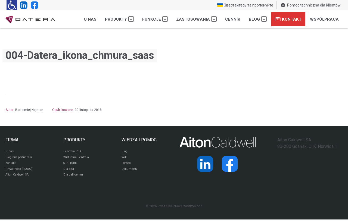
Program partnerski (19, 158)
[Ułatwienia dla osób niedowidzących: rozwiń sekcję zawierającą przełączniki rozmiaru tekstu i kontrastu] (12, 5)
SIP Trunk (70, 165)
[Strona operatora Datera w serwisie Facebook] (33, 5)
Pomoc (127, 165)
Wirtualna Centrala (77, 158)
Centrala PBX (73, 152)
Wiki (125, 158)
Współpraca (324, 19)
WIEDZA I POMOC (139, 139)
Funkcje (155, 19)
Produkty (119, 19)
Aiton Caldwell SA (18, 178)
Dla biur (68, 171)
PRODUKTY (74, 139)
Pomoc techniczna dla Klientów (310, 5)
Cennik (232, 19)
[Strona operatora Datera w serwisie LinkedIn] (22, 5)
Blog (258, 19)
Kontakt (288, 19)
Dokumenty (130, 171)
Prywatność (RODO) (20, 171)
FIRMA (11, 139)
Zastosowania (196, 19)
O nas (90, 19)
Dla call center (74, 178)
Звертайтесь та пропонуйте (245, 5)
